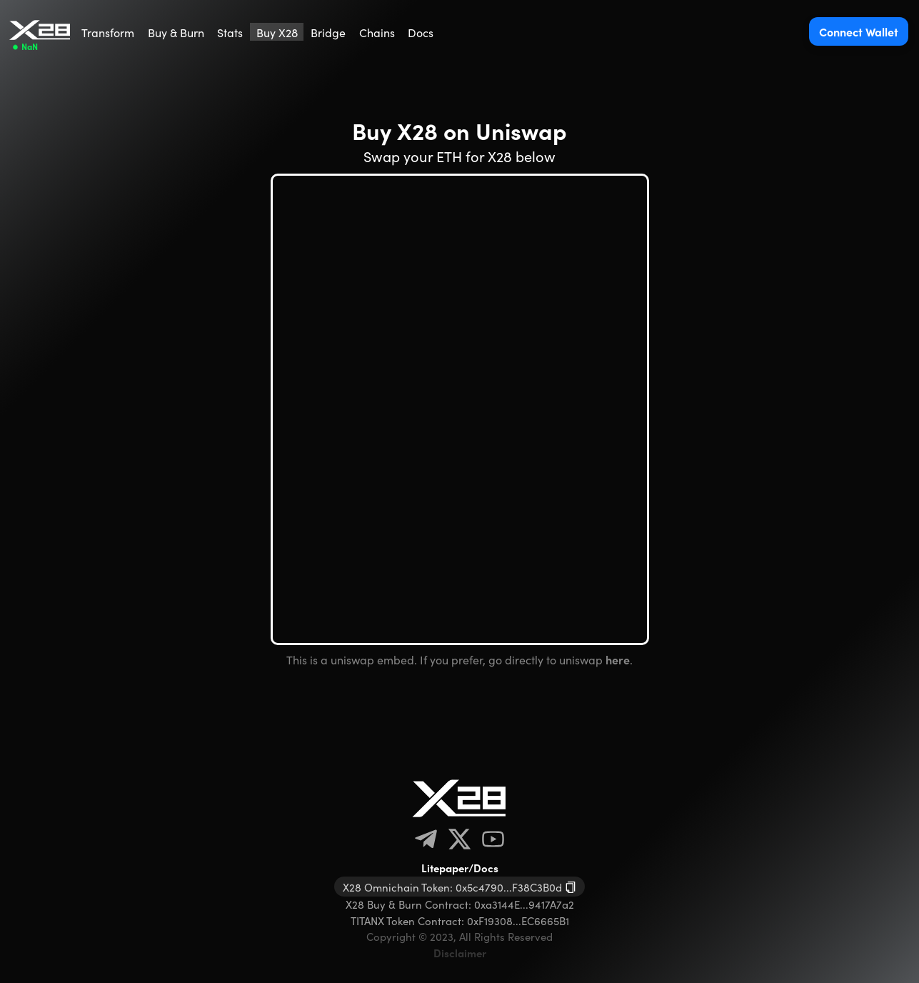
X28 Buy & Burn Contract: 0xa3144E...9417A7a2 (460, 904)
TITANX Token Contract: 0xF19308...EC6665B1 (460, 920)
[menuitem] (108, 31)
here (618, 659)
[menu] (258, 31)
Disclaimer (459, 952)
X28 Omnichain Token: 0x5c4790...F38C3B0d (452, 886)
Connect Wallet (858, 31)
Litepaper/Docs (459, 867)
